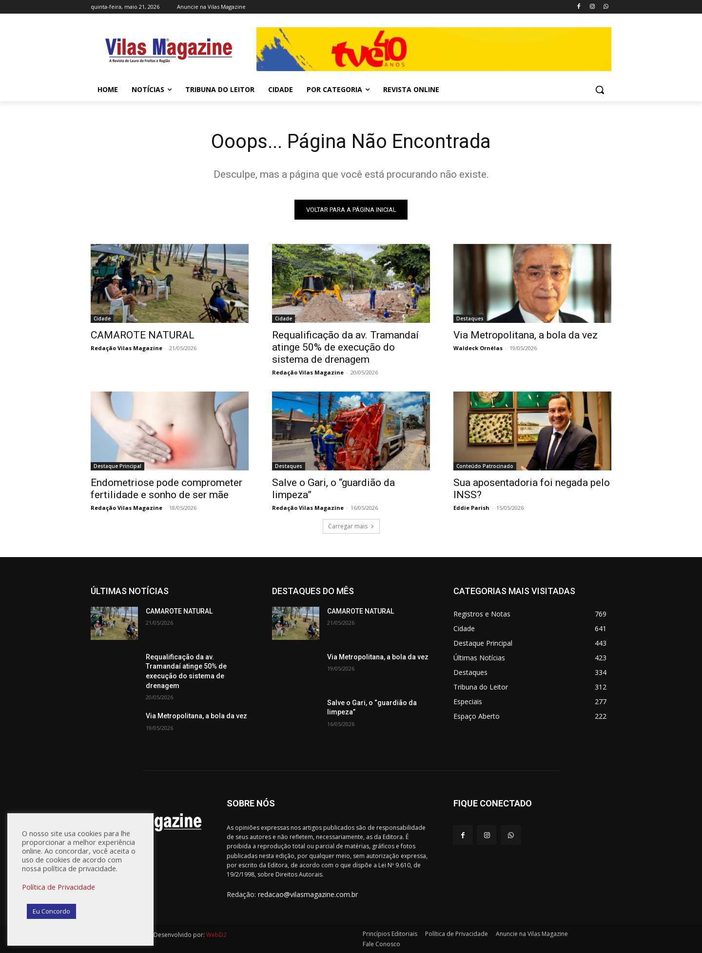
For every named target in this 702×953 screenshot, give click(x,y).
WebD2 (216, 935)
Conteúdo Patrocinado (484, 466)
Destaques (470, 318)
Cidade (102, 318)
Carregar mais (351, 526)
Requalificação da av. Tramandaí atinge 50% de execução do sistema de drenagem (345, 347)
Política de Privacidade (58, 887)
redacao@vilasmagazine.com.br (308, 894)
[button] (599, 89)
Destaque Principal (117, 466)
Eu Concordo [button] (51, 911)
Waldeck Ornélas (478, 348)
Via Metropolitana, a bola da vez (525, 335)
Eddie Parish (471, 507)
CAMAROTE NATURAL (143, 335)
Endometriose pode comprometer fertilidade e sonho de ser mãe (166, 489)
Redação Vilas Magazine (126, 348)
